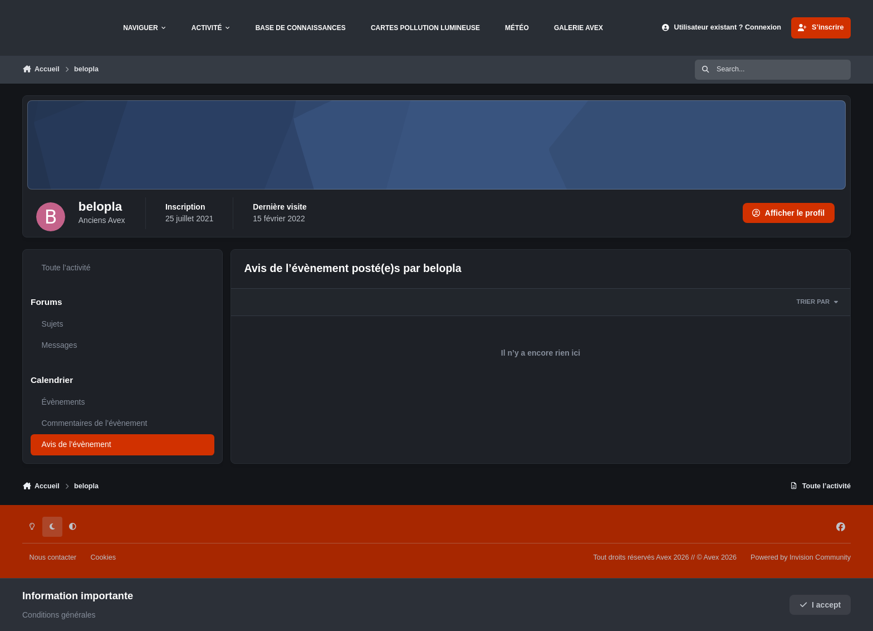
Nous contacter (53, 557)
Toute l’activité (66, 267)
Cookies (103, 557)
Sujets (52, 323)
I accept (820, 604)
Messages (59, 345)
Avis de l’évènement (76, 444)
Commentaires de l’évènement (95, 423)
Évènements (63, 401)
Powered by (801, 557)
